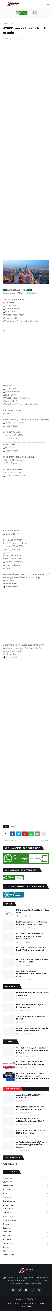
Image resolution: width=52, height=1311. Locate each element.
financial (26, 1231)
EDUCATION (26, 1182)
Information (26, 1185)
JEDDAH (26, 1189)
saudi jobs (26, 1251)
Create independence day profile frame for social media (32, 1029)
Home (5, 23)
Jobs (12, 23)
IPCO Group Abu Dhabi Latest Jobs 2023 (32, 911)
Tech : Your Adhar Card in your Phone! (31, 1017)
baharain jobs (26, 1220)
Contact (42, 1303)
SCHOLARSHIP (26, 1208)
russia (26, 1247)
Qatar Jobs (26, 1205)
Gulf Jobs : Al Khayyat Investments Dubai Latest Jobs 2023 (31, 973)
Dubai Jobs (26, 1178)
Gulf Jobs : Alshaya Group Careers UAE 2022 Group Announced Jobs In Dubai (32, 1050)
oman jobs (26, 1243)
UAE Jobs (26, 1212)
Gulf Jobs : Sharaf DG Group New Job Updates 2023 (32, 960)
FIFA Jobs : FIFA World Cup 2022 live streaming (31, 1005)
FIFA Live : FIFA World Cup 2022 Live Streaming (32, 994)
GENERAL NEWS (12, 1088)
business (26, 1228)
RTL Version (26, 1306)
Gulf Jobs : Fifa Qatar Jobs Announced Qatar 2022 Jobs (30, 1062)
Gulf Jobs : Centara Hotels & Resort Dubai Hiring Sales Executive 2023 (29, 936)
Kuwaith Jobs (26, 1201)
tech (26, 1258)
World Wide (26, 1216)
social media (26, 1254)
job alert (26, 1239)
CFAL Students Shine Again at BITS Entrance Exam (30, 1131)
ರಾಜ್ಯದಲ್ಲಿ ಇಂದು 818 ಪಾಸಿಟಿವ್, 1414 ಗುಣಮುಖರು (30, 1096)
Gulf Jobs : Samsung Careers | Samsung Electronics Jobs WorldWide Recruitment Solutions (32, 1076)
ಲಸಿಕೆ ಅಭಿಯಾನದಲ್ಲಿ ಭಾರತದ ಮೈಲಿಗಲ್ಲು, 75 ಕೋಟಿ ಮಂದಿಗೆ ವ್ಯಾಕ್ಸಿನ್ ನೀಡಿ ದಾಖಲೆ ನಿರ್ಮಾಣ (32, 1145)
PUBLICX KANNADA (11, 1164)
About (17, 1303)
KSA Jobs (26, 1197)
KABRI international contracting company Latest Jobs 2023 (31, 923)
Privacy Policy (29, 1303)
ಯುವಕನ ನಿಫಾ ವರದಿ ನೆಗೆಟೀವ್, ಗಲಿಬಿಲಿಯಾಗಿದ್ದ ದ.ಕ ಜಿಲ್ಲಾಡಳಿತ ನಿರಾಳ (30, 1119)
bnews (26, 1224)
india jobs (26, 1235)
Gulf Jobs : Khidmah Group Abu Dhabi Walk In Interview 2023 (31, 948)
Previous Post (10, 840)
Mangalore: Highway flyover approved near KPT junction (30, 1108)
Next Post (44, 840)
